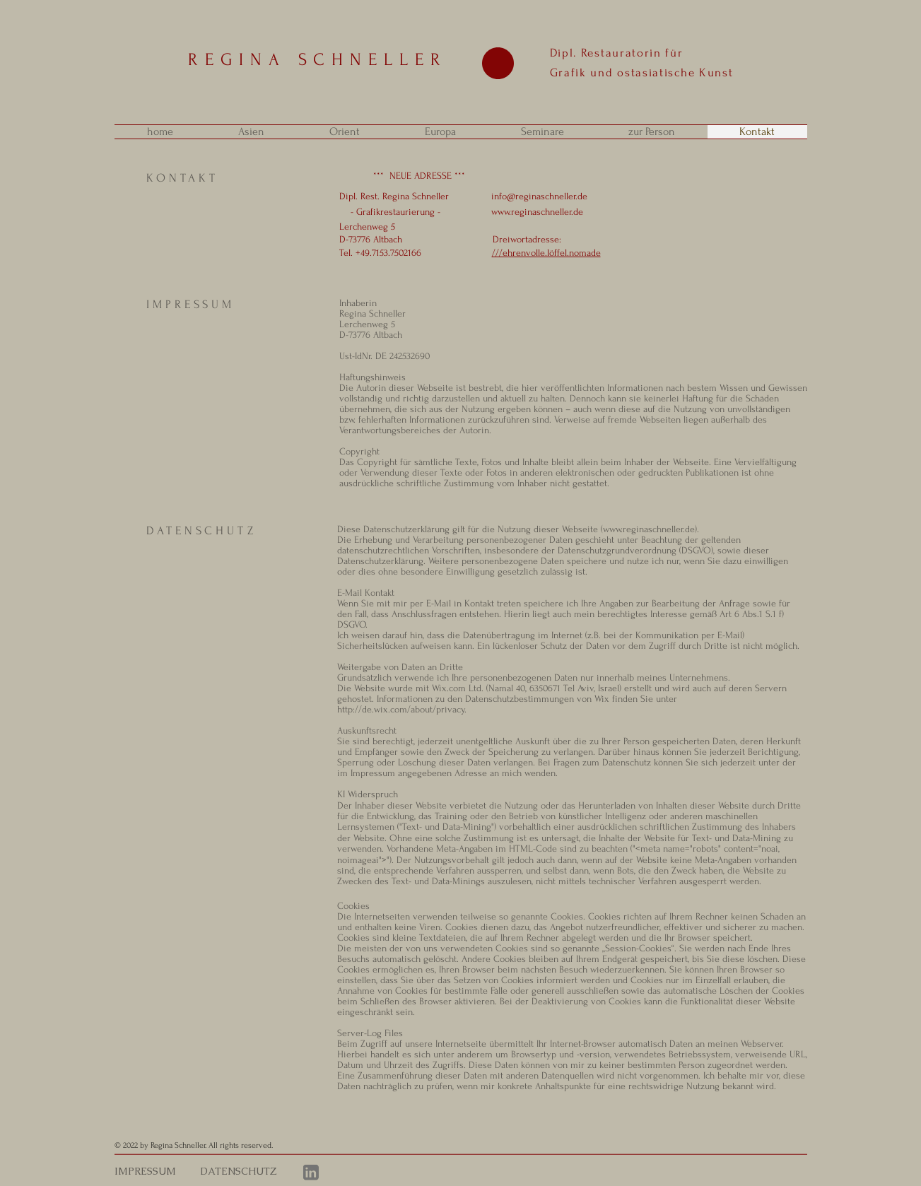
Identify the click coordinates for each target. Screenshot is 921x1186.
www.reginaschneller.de (537, 211)
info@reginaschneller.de (539, 196)
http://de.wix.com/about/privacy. (402, 709)
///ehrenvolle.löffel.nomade (546, 252)
